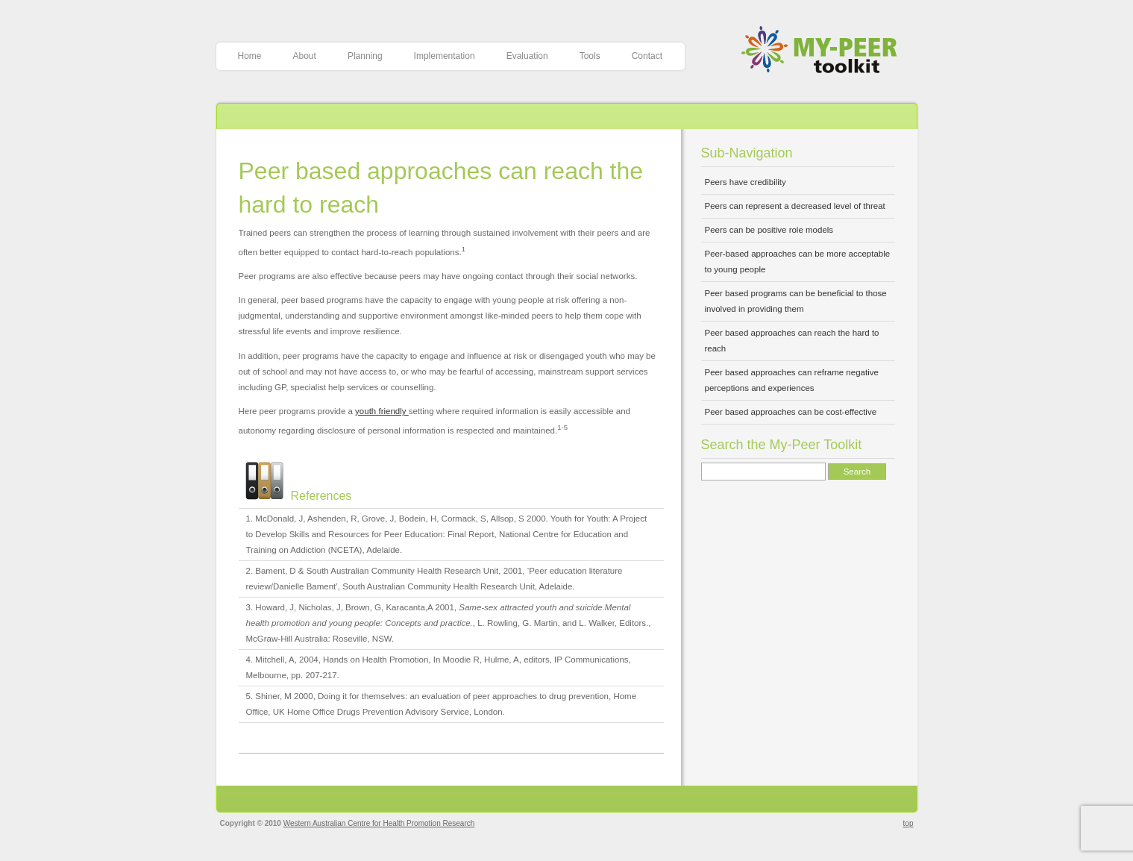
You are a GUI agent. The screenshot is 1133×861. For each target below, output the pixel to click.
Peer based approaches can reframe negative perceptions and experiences (792, 380)
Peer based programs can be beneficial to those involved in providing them (796, 301)
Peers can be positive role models (769, 229)
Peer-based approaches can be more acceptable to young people (798, 261)
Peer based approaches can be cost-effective (791, 411)
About (304, 56)
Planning (365, 56)
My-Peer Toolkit (824, 51)
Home (250, 56)
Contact (647, 56)
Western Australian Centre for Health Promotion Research (379, 823)
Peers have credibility (745, 182)
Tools (590, 56)
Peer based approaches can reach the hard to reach (792, 340)
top (908, 823)
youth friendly (382, 411)
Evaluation (527, 56)
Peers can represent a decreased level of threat (795, 205)
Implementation (444, 56)
